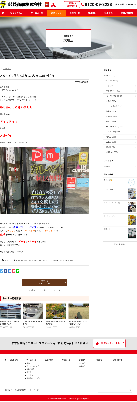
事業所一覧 (75, 13)
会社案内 (92, 13)
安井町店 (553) (111, 116)
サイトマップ (34, 390)
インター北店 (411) (113, 132)
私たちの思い (16, 13)
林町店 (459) (111, 121)
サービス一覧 (31, 360)
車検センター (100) (113, 91)
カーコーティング (33, 366)
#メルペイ (55, 260)
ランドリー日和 (109, 189)
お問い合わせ (117, 360)
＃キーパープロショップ (24, 260)
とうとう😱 (108, 180)
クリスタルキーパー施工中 (113, 203)
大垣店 (7, 260)
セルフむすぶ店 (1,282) (115, 126)
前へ (33, 290)
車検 (28, 363)
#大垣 (62, 260)
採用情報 (108, 13)
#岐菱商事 (69, 260)
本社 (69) (109, 86)
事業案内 (82, 366)
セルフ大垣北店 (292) (114, 106)
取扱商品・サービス (33, 378)
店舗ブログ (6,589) (111, 80)
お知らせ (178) (109, 75)
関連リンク (8, 390)
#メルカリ (46, 260)
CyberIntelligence (82, 398)
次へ (56, 290)
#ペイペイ (38, 260)
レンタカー (30, 375)
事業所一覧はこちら (110, 343)
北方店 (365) (111, 137)
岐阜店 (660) (111, 111)
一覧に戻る (7, 69)
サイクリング (44, 283)
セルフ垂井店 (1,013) (114, 96)
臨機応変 (107, 229)
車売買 (29, 372)
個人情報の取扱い (21, 390)
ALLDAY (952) (112, 152)
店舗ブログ (56, 13)
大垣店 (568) (111, 101)
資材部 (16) (110, 147)
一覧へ (44, 290)
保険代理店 (30, 369)
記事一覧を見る (119, 244)
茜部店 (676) (111, 142)
